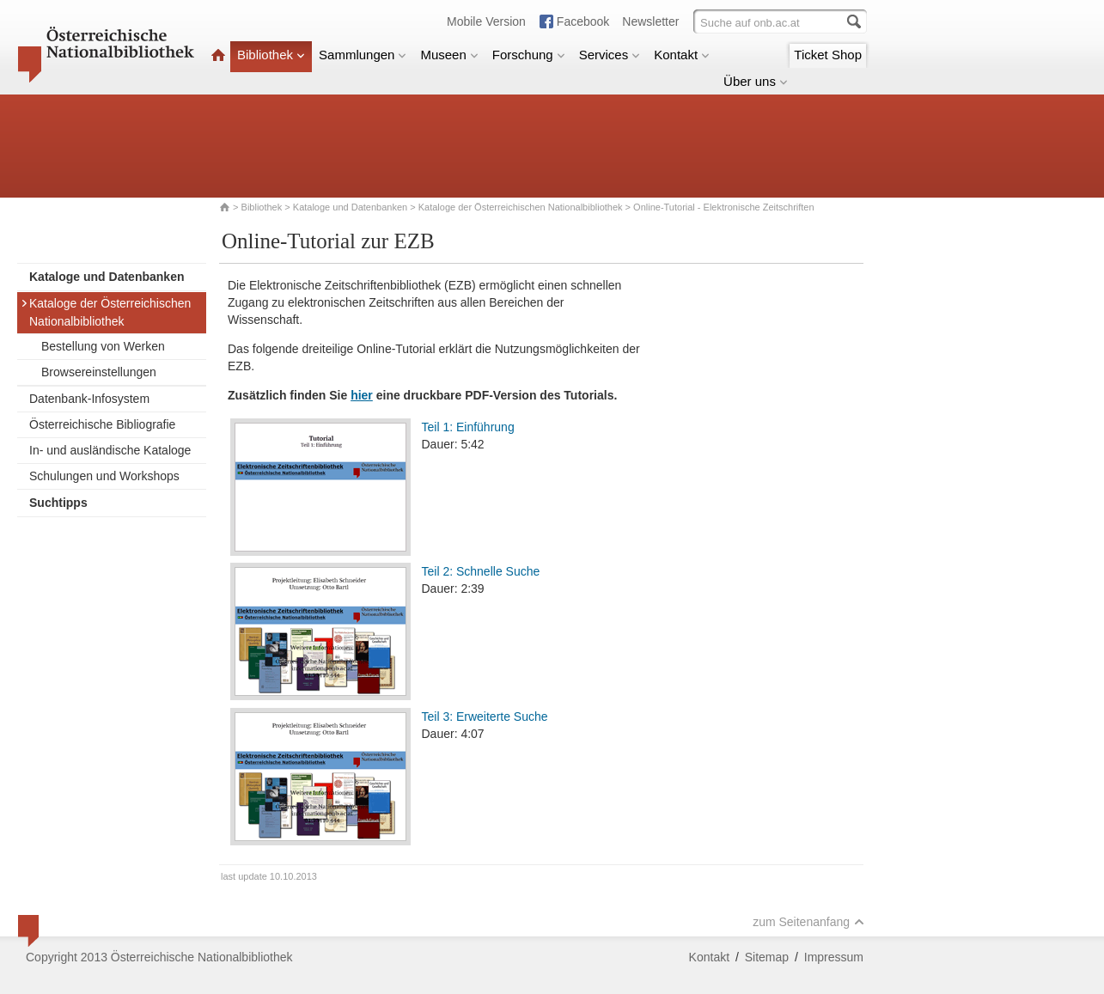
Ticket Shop (828, 54)
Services (610, 54)
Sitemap (767, 957)
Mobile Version (486, 21)
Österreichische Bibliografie (102, 424)
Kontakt (682, 54)
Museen (449, 54)
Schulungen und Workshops (104, 476)
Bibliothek (271, 54)
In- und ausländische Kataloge (110, 450)
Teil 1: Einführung (468, 427)
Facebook (583, 21)
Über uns (755, 81)
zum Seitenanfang (808, 922)
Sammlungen (362, 54)
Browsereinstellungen (98, 372)
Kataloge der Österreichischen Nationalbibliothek (520, 207)
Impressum (833, 957)
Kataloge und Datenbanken (350, 207)
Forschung (528, 54)
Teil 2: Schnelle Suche (481, 571)
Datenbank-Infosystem (89, 399)
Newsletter (650, 21)
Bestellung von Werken (103, 346)
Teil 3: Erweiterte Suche (485, 716)
